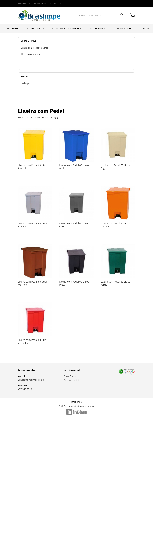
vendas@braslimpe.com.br (31, 379)
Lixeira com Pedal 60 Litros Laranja (115, 225)
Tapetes (144, 28)
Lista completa (30, 54)
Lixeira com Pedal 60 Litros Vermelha (33, 341)
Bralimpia (26, 83)
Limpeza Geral (124, 28)
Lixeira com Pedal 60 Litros (34, 47)
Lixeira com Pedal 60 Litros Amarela (33, 166)
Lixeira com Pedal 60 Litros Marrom (33, 283)
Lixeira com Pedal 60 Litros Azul (74, 166)
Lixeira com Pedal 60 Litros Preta (74, 283)
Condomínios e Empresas (67, 28)
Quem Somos (70, 376)
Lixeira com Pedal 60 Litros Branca (33, 225)
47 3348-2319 (25, 389)
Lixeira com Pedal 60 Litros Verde (115, 283)
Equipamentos (99, 28)
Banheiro (13, 28)
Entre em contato (72, 380)
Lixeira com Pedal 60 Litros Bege (115, 166)
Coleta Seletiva (35, 28)
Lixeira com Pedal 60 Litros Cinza (74, 225)
